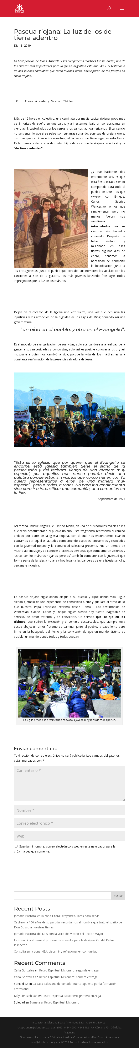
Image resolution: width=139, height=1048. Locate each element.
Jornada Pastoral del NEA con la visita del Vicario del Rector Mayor (58, 934)
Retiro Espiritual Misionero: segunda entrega (69, 970)
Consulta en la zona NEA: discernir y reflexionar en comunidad (55, 951)
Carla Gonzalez (24, 970)
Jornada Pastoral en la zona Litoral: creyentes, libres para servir (56, 916)
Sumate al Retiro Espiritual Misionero (54, 1002)
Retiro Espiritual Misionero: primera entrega (68, 977)
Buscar (118, 896)
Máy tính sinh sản (25, 996)
